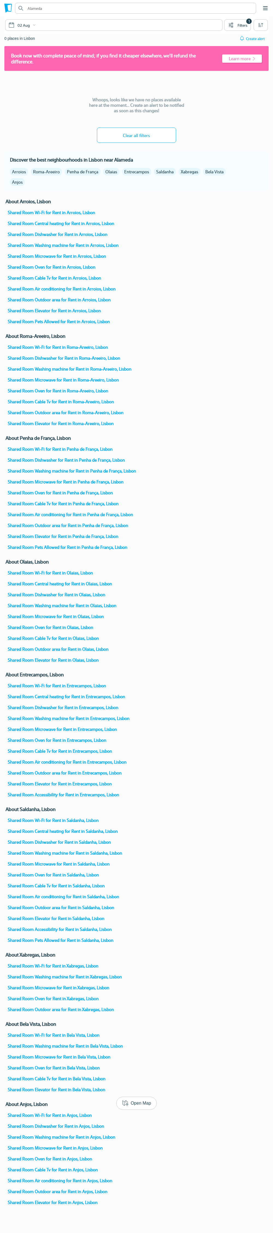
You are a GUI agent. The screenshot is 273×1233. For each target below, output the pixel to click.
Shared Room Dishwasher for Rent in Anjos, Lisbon (56, 1126)
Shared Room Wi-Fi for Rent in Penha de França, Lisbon (60, 449)
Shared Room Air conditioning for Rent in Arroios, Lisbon (61, 289)
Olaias (111, 171)
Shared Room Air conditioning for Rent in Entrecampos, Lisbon (67, 762)
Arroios (19, 171)
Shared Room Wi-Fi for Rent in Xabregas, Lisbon (53, 966)
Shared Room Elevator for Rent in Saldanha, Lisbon (56, 918)
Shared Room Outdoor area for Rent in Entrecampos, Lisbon (64, 773)
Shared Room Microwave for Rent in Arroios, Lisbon (57, 256)
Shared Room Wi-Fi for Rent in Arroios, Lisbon (51, 212)
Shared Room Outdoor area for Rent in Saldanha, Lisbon (61, 907)
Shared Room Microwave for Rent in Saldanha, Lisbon (58, 864)
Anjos (17, 182)
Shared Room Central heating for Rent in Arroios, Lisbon (61, 223)
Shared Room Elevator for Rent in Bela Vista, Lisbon (56, 1089)
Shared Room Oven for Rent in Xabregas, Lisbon (53, 998)
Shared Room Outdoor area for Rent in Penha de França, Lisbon (68, 525)
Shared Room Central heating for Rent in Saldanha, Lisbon (63, 831)
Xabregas (189, 171)
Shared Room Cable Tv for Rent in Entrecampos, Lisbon (60, 751)
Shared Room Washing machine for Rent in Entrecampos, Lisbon (68, 718)
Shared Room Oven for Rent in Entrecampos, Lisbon (57, 740)
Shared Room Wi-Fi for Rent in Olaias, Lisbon (50, 573)
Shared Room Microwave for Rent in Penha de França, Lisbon (65, 482)
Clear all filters (136, 135)
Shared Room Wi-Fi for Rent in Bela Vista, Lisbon (53, 1035)
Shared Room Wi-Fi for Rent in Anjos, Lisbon (50, 1115)
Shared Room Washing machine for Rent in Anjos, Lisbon (61, 1137)
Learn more (242, 58)
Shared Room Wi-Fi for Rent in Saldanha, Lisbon (53, 820)
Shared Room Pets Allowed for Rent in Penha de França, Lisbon (67, 547)
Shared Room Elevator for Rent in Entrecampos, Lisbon (60, 784)
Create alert (255, 38)
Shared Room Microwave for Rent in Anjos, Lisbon (55, 1148)
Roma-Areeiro (46, 171)
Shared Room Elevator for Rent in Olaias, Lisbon (53, 660)
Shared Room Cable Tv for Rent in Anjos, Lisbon (53, 1169)
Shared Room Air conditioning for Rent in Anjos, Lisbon (60, 1180)
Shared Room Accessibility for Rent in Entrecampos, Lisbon (63, 794)
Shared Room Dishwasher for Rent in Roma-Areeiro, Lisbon (64, 358)
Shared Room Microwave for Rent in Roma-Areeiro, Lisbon (63, 380)
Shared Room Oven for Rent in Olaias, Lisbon (50, 627)
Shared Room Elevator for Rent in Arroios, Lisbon (54, 310)
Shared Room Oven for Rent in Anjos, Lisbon (50, 1159)
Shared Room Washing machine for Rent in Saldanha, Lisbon (65, 853)
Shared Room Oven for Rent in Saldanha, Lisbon (53, 875)
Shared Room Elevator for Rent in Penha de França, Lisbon (63, 536)
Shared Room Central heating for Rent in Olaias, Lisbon (60, 584)
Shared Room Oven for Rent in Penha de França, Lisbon (60, 492)
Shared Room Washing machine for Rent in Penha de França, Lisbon (72, 471)
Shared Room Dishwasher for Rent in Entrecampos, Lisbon (63, 707)
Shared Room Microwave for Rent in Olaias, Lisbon (56, 616)
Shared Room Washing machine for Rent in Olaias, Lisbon (62, 605)
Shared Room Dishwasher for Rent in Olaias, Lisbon (56, 594)
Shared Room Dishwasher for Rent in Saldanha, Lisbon (59, 842)
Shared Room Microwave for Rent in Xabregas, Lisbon (58, 987)
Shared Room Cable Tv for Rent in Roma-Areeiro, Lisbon (61, 401)
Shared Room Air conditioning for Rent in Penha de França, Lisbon (70, 514)
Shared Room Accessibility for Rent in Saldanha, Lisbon (60, 929)
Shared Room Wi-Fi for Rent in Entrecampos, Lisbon (57, 685)
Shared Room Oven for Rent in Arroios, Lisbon (51, 267)
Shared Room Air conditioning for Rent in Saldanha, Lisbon (63, 896)
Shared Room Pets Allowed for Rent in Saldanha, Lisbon (60, 940)
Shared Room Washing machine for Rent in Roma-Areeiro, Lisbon (69, 369)
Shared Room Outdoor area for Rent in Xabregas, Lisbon (61, 1009)
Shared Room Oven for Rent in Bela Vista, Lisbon (54, 1068)
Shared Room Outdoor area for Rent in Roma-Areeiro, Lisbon (65, 412)
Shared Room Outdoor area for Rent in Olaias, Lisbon (58, 649)
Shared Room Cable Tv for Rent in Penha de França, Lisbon (63, 503)
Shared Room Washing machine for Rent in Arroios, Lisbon (63, 245)
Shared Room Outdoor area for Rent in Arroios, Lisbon (59, 300)
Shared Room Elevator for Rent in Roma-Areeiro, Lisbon (61, 423)
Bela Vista (214, 171)
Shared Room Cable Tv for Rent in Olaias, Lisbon (53, 638)
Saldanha (165, 171)
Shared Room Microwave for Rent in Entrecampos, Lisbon (62, 729)
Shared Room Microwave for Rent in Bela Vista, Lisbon (59, 1057)
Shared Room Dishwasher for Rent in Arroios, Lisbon (57, 234)
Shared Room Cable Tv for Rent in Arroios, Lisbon (54, 278)
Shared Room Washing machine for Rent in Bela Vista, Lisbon (65, 1046)
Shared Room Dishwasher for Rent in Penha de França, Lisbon (66, 460)
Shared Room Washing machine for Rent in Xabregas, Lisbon (65, 977)
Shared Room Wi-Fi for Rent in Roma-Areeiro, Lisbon (58, 347)
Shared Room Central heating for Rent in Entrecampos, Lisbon (66, 696)
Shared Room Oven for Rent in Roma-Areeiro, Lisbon (58, 391)
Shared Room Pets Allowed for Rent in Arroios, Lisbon (59, 321)
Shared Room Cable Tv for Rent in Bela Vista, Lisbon (56, 1078)
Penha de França (82, 171)
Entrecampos (136, 171)
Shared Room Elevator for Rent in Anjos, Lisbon (52, 1202)
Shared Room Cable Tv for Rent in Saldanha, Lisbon (56, 886)
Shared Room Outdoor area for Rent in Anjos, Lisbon (57, 1191)
